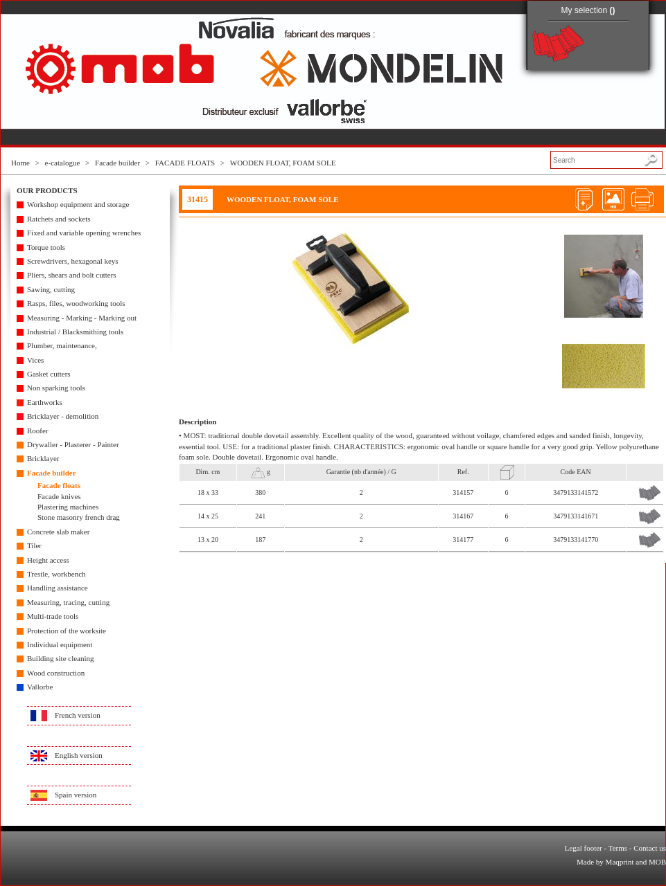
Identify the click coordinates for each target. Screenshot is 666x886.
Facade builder (117, 163)
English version (79, 755)
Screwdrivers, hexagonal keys (73, 261)
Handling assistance (57, 588)
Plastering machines (67, 507)
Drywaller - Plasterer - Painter (73, 444)
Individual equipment (59, 644)
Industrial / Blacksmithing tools (75, 331)
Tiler (34, 545)
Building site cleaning (60, 658)
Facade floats (58, 485)
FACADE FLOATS (185, 163)
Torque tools (46, 247)
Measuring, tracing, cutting (68, 602)
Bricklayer (43, 458)
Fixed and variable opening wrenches (84, 232)
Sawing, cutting (51, 289)
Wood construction (56, 673)
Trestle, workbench (56, 574)
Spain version (75, 794)
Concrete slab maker (58, 531)
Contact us (649, 848)
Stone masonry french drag (78, 517)
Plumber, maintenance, (62, 345)
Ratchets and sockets (59, 219)
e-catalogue (62, 163)
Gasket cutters (49, 374)
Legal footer (583, 848)
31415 (197, 199)
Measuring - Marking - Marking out (82, 318)
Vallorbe (40, 686)
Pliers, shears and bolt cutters (71, 275)
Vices (35, 360)
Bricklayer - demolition (62, 416)
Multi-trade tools (52, 616)
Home (20, 163)
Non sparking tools (56, 387)
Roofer (38, 430)
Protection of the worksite (66, 630)
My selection (588, 10)
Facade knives (59, 496)
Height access (48, 560)
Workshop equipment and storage (78, 204)
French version (77, 715)
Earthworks (44, 402)
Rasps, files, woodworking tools (76, 303)
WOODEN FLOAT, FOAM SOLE (283, 163)
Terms (617, 848)
